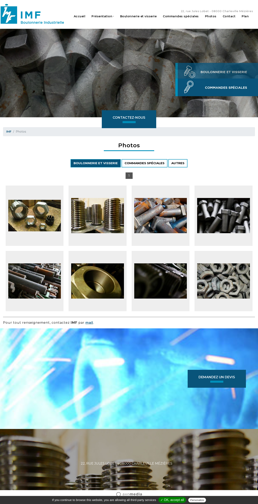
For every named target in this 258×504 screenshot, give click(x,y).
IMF (8, 131)
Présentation (102, 16)
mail (89, 323)
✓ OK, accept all (172, 500)
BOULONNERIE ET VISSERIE (96, 163)
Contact (229, 16)
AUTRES (177, 163)
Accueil (79, 16)
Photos (210, 16)
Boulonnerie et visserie (138, 16)
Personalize (197, 500)
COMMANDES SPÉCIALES (144, 163)
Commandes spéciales (181, 16)
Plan (245, 16)
